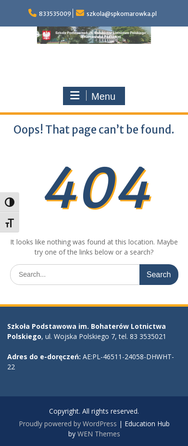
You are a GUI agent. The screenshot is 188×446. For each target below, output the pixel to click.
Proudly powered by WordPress (68, 423)
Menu (92, 96)
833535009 (55, 13)
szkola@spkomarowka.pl (122, 13)
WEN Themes (98, 433)
